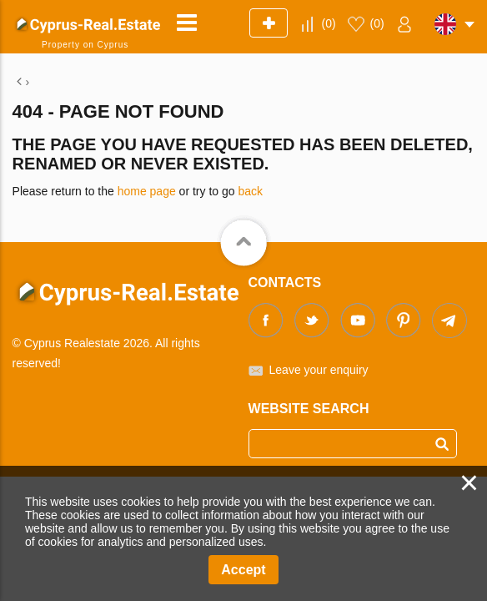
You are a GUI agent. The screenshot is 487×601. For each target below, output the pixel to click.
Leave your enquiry (319, 369)
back (250, 191)
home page (147, 191)
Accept (243, 570)
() (329, 23)
